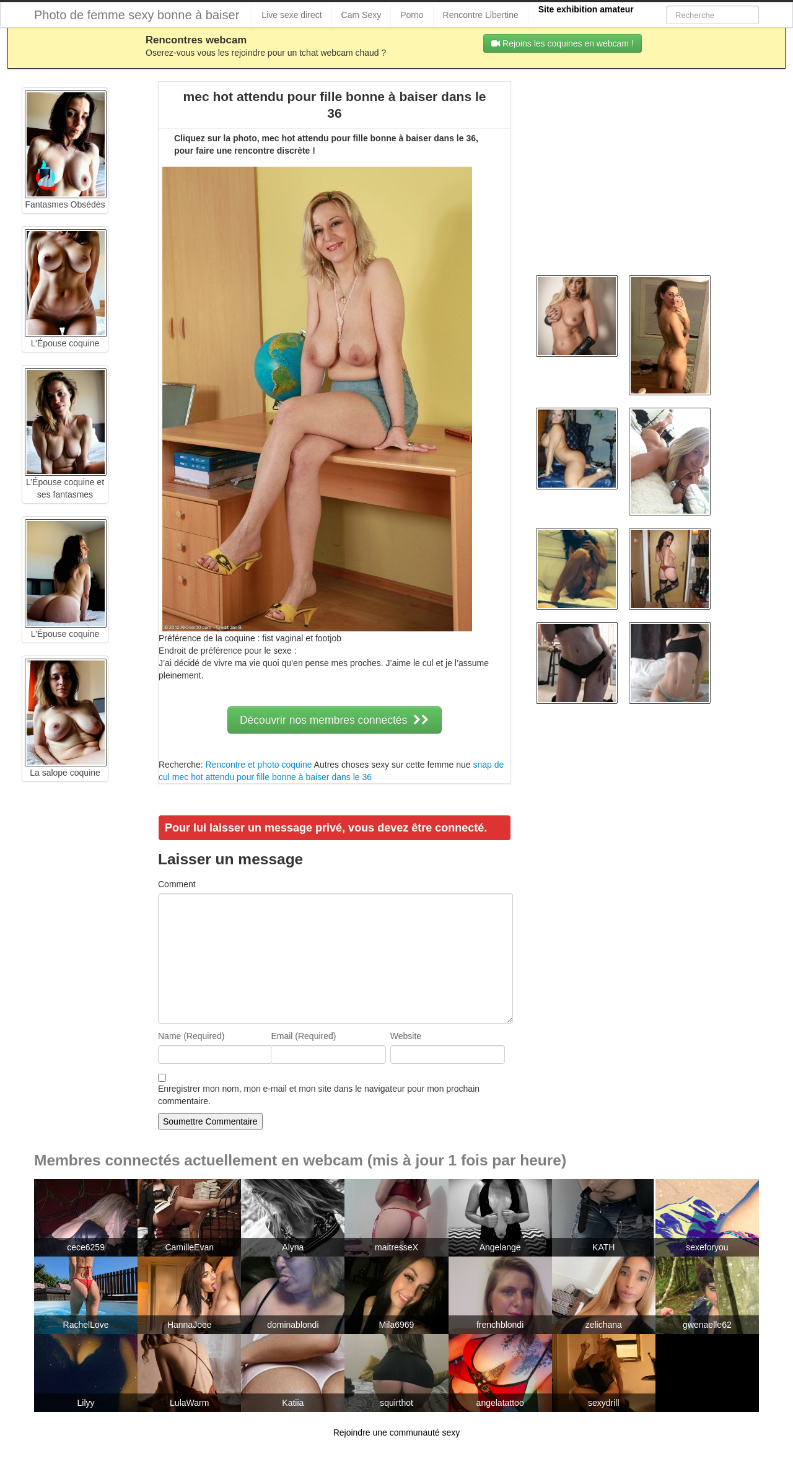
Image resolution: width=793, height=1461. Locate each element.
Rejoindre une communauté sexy (396, 1432)
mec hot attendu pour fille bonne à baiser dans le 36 (272, 777)
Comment (177, 884)
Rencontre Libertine (481, 15)
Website (405, 1036)
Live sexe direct (291, 15)
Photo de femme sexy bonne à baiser (136, 15)
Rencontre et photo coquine (258, 765)
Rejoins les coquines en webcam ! (562, 43)
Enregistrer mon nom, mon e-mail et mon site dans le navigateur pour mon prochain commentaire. (319, 1095)
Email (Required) (303, 1036)
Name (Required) (191, 1036)
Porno (411, 15)
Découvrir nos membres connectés (334, 720)
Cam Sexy (361, 15)
